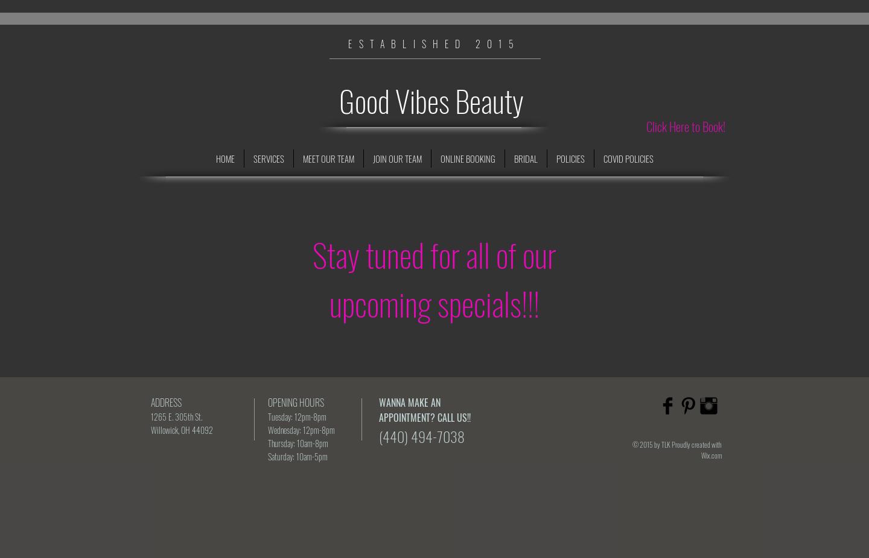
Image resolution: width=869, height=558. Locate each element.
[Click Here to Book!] (685, 126)
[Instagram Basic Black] (709, 406)
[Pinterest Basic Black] (688, 406)
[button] (268, 158)
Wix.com (711, 455)
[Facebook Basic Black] (667, 406)
